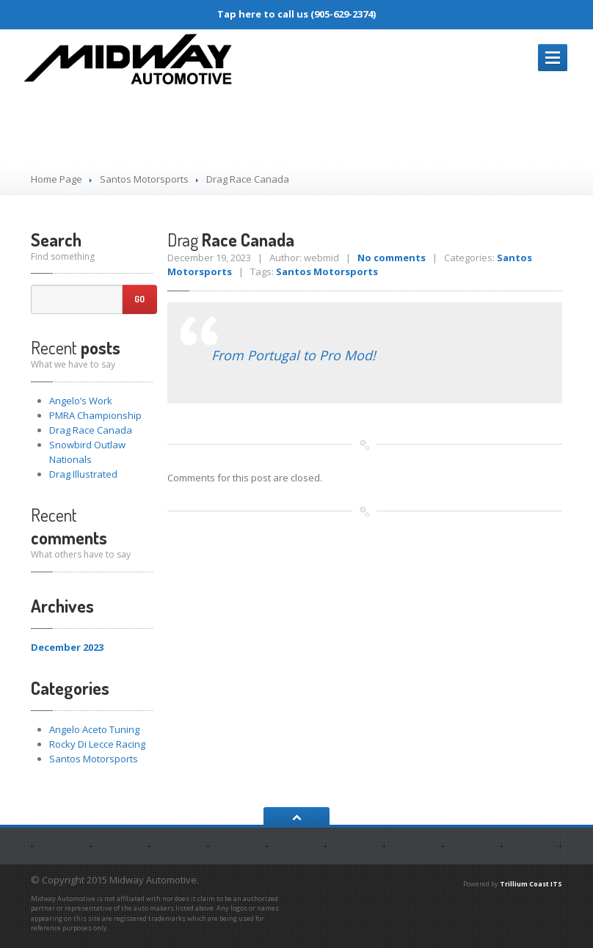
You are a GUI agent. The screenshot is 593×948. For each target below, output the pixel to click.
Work (80, 400)
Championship (95, 415)
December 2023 (67, 647)
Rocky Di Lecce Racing (97, 744)
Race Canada (90, 430)
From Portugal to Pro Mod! (293, 355)
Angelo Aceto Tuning (94, 729)
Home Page (56, 179)
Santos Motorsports (144, 179)
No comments (391, 257)
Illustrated (83, 474)
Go (139, 299)
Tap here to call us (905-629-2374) (296, 14)
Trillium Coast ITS (531, 884)
